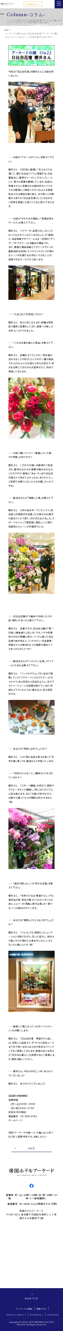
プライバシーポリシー (16, 1314)
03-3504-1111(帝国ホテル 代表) (38, 1203)
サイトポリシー (37, 1314)
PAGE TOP (31, 1298)
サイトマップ (53, 1314)
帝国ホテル (41, 1308)
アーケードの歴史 (24, 1308)
